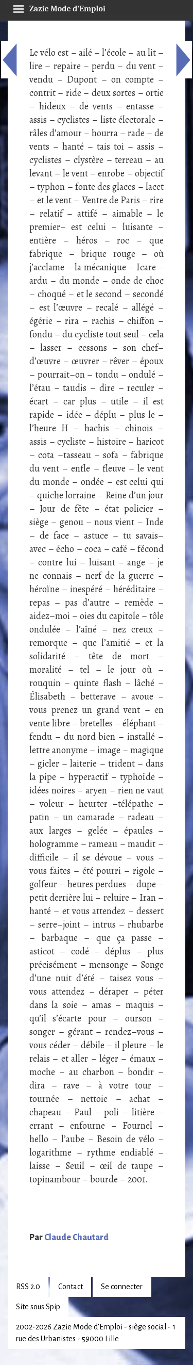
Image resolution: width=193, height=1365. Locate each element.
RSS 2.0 (28, 1286)
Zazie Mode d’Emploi (59, 7)
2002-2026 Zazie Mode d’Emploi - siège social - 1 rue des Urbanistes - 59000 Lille (96, 1333)
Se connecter (122, 1286)
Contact (70, 1286)
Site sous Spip (38, 1307)
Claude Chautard (76, 1237)
